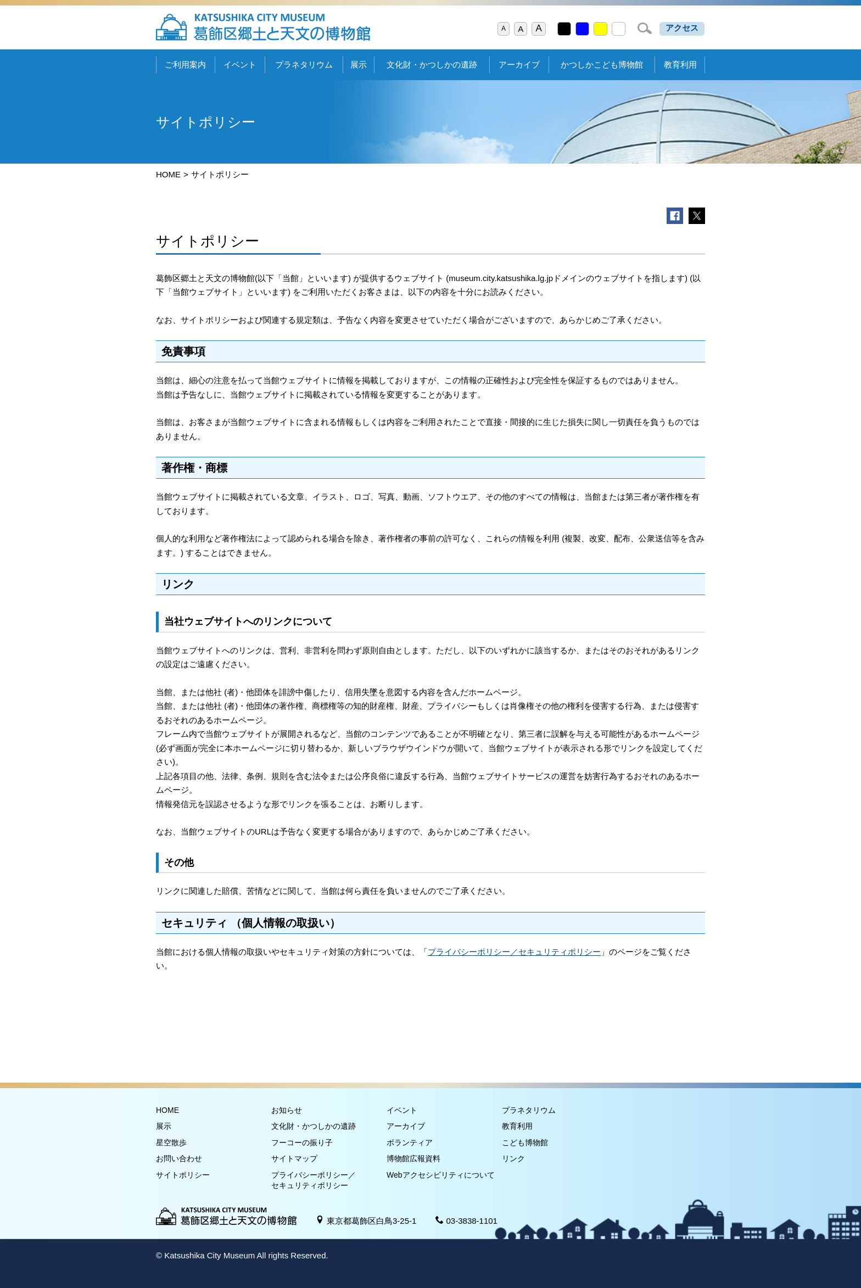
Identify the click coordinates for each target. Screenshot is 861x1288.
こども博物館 (525, 1142)
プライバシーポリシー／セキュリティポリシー (514, 951)
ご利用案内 (185, 64)
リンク (513, 1158)
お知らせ (286, 1110)
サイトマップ (294, 1158)
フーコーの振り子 (302, 1142)
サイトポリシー (183, 1175)
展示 (358, 64)
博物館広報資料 (413, 1158)
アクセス (682, 27)
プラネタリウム (304, 64)
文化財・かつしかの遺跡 (432, 64)
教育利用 (680, 64)
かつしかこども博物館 (602, 64)
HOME (168, 174)
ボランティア (410, 1142)
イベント (239, 64)
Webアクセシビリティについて (441, 1175)
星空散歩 (171, 1142)
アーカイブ (519, 64)
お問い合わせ (179, 1158)
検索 (645, 28)
